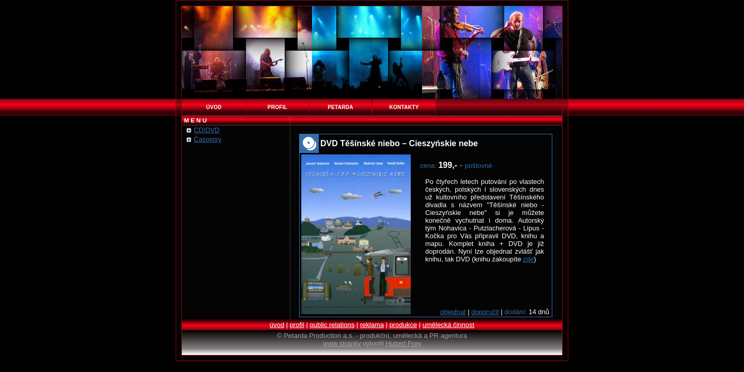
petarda (340, 107)
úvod (214, 107)
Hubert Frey (403, 343)
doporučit (485, 312)
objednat (453, 312)
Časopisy (207, 139)
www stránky (342, 343)
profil (277, 107)
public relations (331, 325)
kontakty (404, 107)
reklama (372, 325)
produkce (403, 325)
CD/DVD (207, 130)
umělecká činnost (448, 325)
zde (528, 259)
